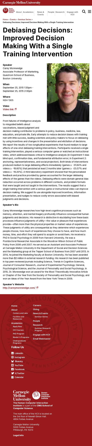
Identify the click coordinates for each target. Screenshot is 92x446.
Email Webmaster (42, 339)
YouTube (19, 365)
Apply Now (17, 326)
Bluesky (19, 361)
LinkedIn (19, 353)
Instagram (20, 357)
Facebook (20, 369)
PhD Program (18, 334)
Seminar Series (24, 19)
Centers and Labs (20, 313)
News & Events (40, 13)
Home (5, 19)
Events (13, 19)
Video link (8, 109)
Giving (36, 309)
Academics (28, 12)
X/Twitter (19, 373)
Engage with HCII (72, 13)
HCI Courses (18, 330)
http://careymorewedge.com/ (19, 287)
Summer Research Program (43, 329)
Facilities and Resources (18, 318)
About (19, 12)
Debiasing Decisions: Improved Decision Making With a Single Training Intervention (38, 22)
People (51, 12)
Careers (37, 305)
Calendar (19, 377)
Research (60, 12)
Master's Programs (21, 337)
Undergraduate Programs (19, 342)
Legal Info (18, 435)
